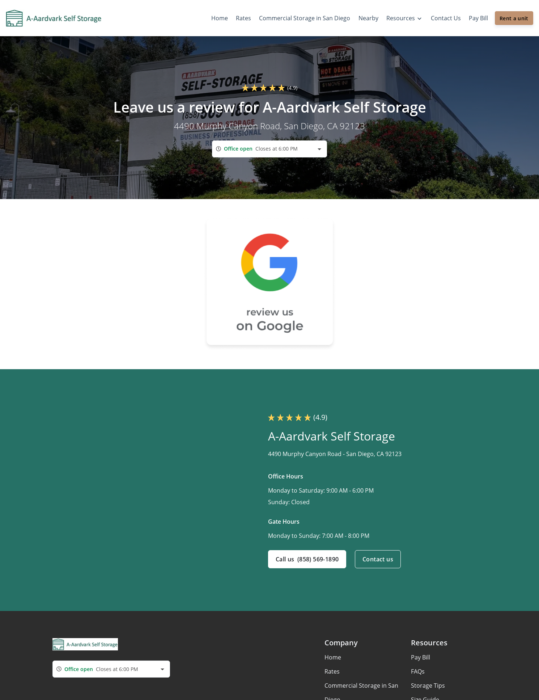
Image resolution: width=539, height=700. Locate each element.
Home (332, 657)
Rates (332, 671)
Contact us (377, 559)
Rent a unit (514, 18)
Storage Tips (428, 686)
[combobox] (269, 148)
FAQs (418, 671)
